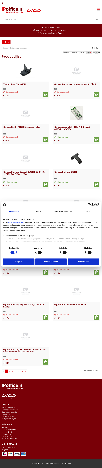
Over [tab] (88, 211)
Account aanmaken (8, 447)
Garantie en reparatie (9, 412)
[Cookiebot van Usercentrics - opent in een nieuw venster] (89, 204)
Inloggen (5, 450)
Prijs (89, 53)
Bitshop (68, 463)
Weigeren (18, 262)
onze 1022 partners (16, 222)
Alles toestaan (83, 262)
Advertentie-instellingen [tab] (63, 211)
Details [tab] (38, 211)
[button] (51, 3)
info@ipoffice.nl (7, 434)
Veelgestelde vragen (9, 419)
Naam (83, 53)
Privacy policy (6, 414)
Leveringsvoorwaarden (10, 410)
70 (22, 371)
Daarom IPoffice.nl (8, 408)
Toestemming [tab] (13, 211)
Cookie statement (8, 416)
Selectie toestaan (51, 262)
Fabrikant (75, 53)
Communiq (59, 463)
